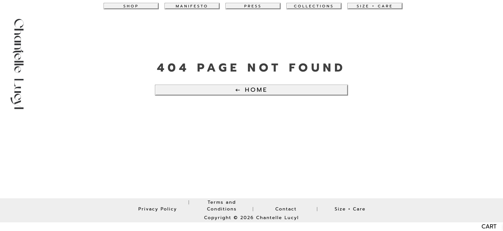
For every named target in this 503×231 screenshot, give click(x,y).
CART (489, 226)
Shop (131, 6)
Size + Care (375, 6)
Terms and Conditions (222, 205)
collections (314, 6)
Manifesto (192, 6)
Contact (286, 209)
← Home (251, 89)
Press (253, 6)
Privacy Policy (157, 209)
